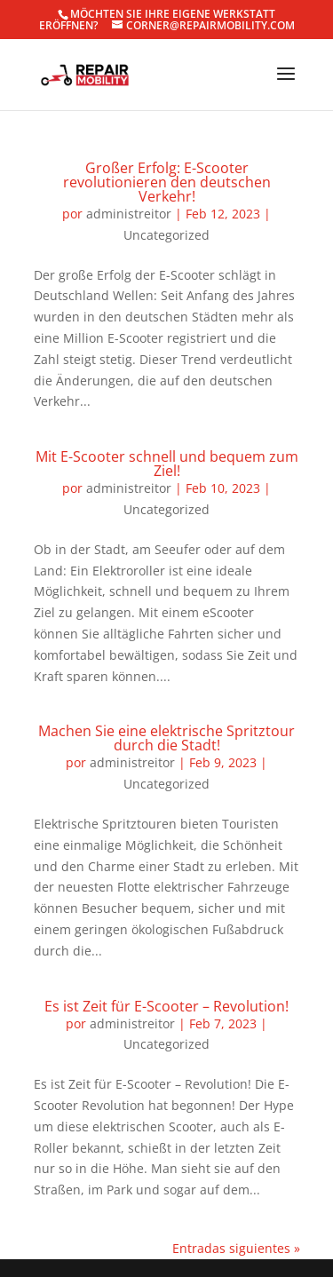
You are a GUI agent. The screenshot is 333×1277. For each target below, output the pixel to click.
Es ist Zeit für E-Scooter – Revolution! (166, 1006)
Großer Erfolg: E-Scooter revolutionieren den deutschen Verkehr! (167, 182)
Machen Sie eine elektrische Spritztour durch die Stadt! (166, 738)
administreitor (128, 213)
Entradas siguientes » (236, 1248)
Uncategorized (166, 234)
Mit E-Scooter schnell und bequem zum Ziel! (167, 463)
